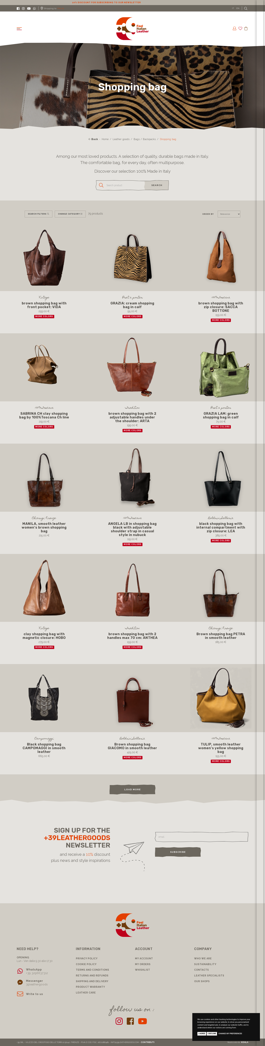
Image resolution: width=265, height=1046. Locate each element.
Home (105, 139)
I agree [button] (201, 1033)
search (156, 185)
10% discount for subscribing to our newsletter (132, 2)
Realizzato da (237, 1042)
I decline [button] (212, 1033)
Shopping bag (168, 139)
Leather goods (121, 139)
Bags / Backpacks (145, 139)
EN (237, 8)
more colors (44, 316)
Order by (208, 214)
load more (132, 789)
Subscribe (178, 852)
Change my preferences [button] (230, 1033)
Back (93, 139)
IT (233, 8)
